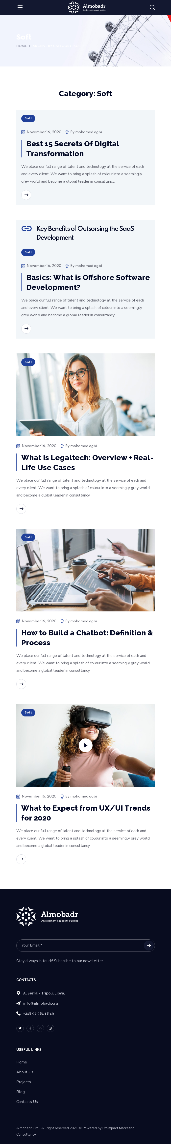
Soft (28, 118)
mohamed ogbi (88, 132)
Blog (20, 1092)
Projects (23, 1082)
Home (21, 46)
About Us (24, 1072)
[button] (152, 7)
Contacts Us (27, 1101)
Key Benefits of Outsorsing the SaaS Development (85, 233)
